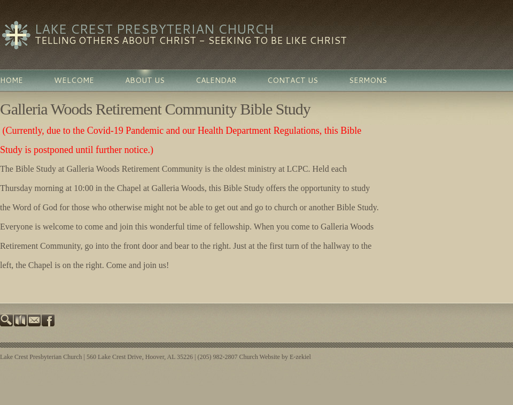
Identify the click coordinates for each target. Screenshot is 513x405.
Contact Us (292, 80)
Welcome (74, 80)
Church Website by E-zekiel (274, 357)
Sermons (368, 80)
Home (11, 80)
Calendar (216, 80)
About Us (145, 80)
